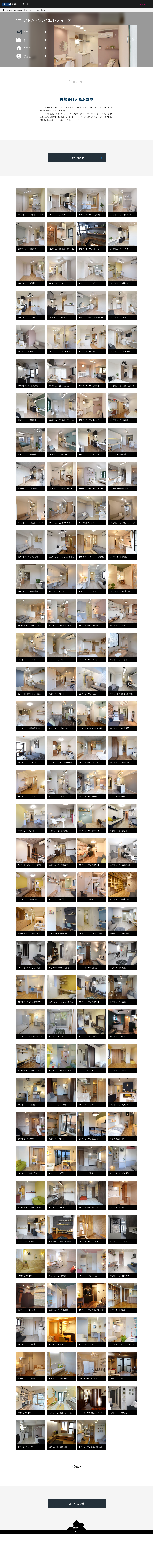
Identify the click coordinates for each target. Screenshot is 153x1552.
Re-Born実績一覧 (20, 10)
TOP (3, 10)
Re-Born (9, 10)
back (77, 1484)
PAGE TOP (76, 1543)
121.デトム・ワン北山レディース (38, 10)
